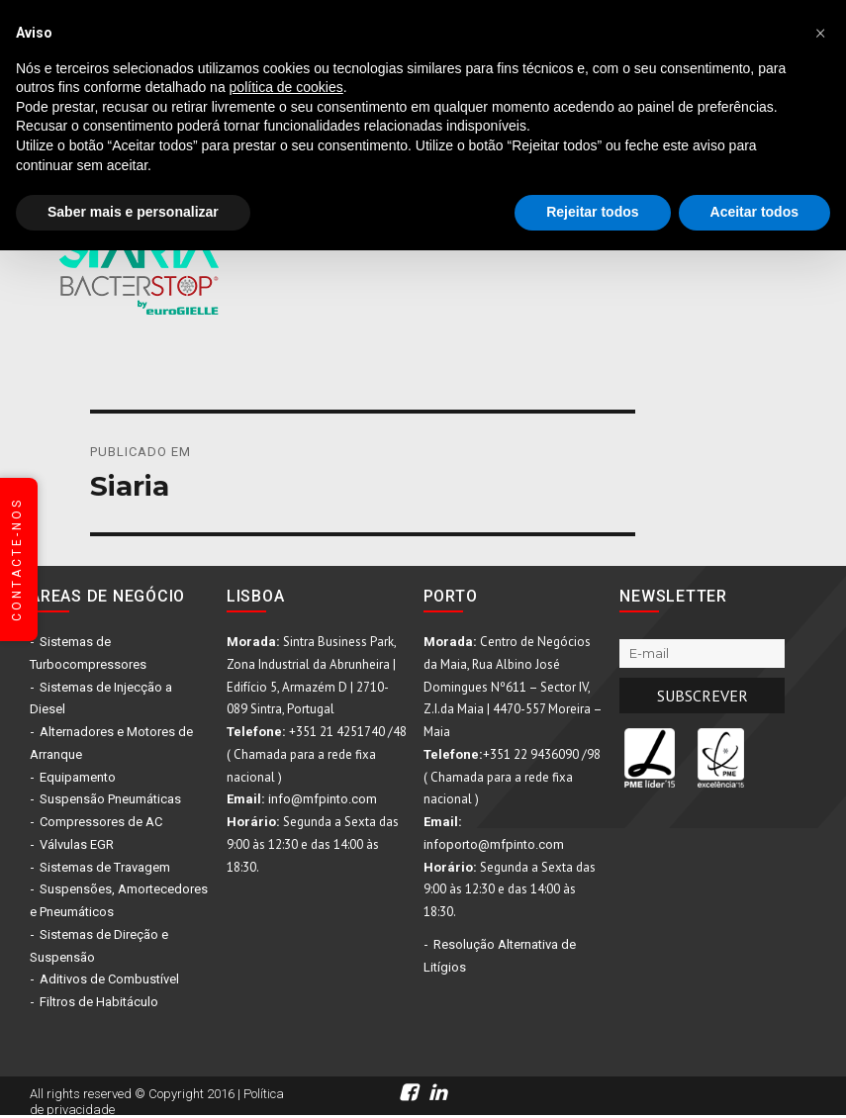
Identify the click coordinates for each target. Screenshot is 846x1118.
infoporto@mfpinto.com (493, 844)
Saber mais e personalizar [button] (133, 212)
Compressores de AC (101, 821)
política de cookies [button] (286, 87)
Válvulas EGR (77, 844)
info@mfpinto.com (322, 799)
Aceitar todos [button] (754, 212)
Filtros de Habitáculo (99, 1001)
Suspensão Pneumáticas (110, 799)
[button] (820, 31)
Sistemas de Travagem (105, 867)
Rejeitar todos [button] (592, 212)
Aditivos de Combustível (109, 979)
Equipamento (78, 777)
